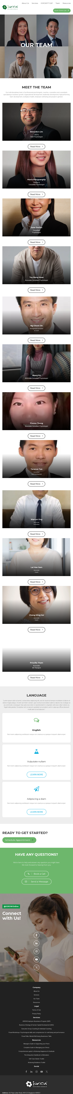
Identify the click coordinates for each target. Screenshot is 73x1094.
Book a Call (36, 874)
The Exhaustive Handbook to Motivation (36, 1055)
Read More (36, 146)
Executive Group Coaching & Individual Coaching (36, 1029)
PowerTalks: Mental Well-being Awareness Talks (36, 1036)
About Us (25, 3)
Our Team (36, 999)
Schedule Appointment (19, 840)
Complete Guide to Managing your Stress (36, 1047)
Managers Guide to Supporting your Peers (36, 1044)
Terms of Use (36, 1010)
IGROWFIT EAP (47, 3)
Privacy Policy (36, 1014)
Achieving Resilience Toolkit (36, 1062)
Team (58, 3)
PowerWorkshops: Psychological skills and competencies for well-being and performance (36, 1032)
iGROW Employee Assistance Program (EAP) (36, 1021)
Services (35, 3)
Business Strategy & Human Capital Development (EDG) (36, 1025)
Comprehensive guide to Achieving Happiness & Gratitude (36, 1051)
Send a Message (36, 881)
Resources (67, 3)
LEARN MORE (36, 774)
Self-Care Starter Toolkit (36, 1059)
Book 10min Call (61, 10)
